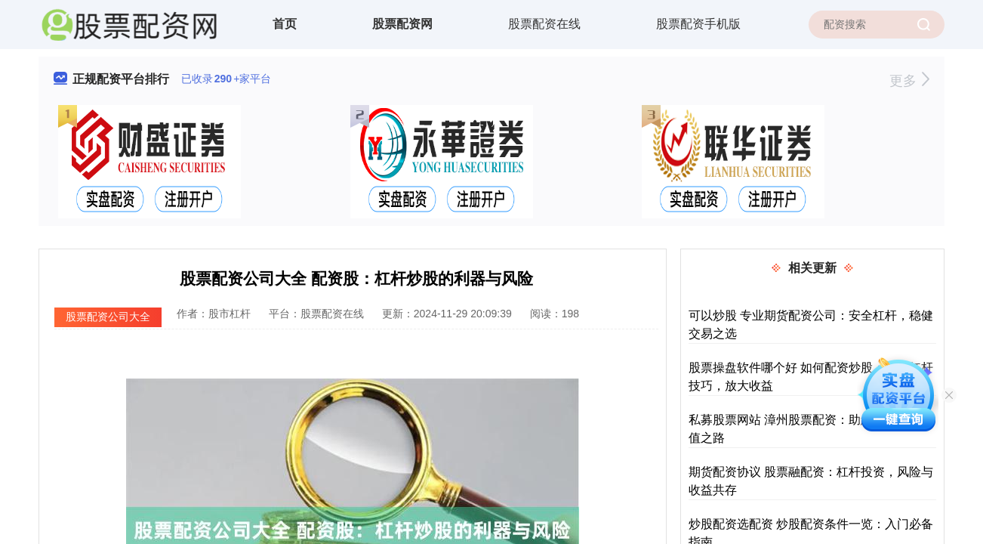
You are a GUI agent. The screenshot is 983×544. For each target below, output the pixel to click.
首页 (285, 23)
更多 (909, 80)
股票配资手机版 (698, 23)
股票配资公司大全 (108, 317)
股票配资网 (402, 23)
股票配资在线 (544, 23)
